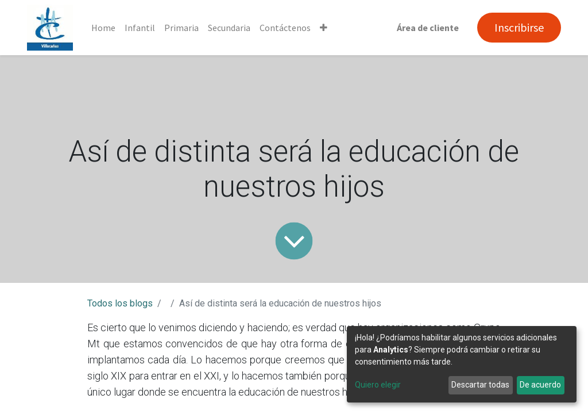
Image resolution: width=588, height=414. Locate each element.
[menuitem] (103, 27)
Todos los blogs (120, 303)
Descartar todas (480, 384)
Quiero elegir (378, 384)
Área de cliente (428, 27)
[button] (323, 27)
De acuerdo (540, 384)
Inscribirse (519, 27)
